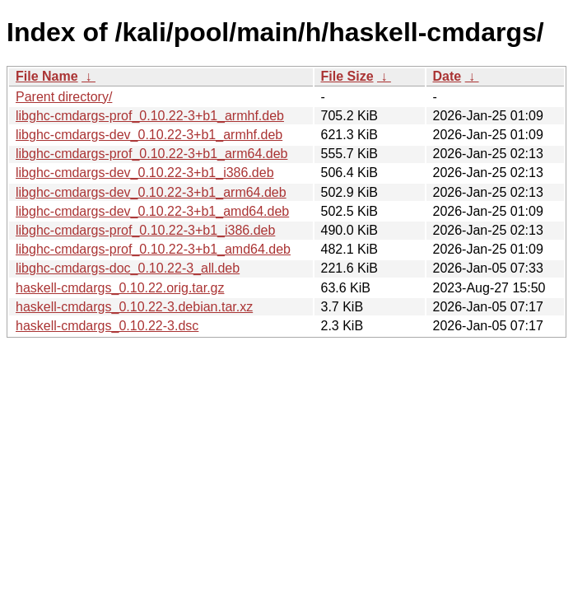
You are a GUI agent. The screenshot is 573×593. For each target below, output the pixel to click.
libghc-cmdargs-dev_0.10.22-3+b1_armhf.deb (149, 135)
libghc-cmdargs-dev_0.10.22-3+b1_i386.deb (145, 173)
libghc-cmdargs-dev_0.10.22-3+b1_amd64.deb (152, 211)
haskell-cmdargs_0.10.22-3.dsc (107, 326)
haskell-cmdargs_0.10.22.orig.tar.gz (120, 288)
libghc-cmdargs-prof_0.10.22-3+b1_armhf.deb (150, 116)
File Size (347, 76)
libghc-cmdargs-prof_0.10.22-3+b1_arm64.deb (151, 154)
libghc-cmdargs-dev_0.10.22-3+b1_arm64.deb (151, 192)
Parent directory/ (64, 97)
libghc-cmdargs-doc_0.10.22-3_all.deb (128, 268)
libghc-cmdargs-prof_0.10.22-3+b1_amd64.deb (153, 249)
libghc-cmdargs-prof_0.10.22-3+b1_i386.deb (145, 230)
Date (447, 76)
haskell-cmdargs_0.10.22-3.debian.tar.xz (134, 307)
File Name (47, 76)
